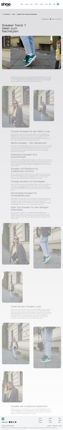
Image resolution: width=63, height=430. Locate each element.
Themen (40, 420)
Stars (31, 4)
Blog (46, 4)
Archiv (40, 418)
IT (52, 4)
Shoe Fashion (7, 14)
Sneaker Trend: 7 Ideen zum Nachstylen (27, 14)
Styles (27, 4)
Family (36, 4)
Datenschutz (55, 425)
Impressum (49, 425)
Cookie (60, 425)
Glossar (40, 422)
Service (41, 4)
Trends (22, 4)
